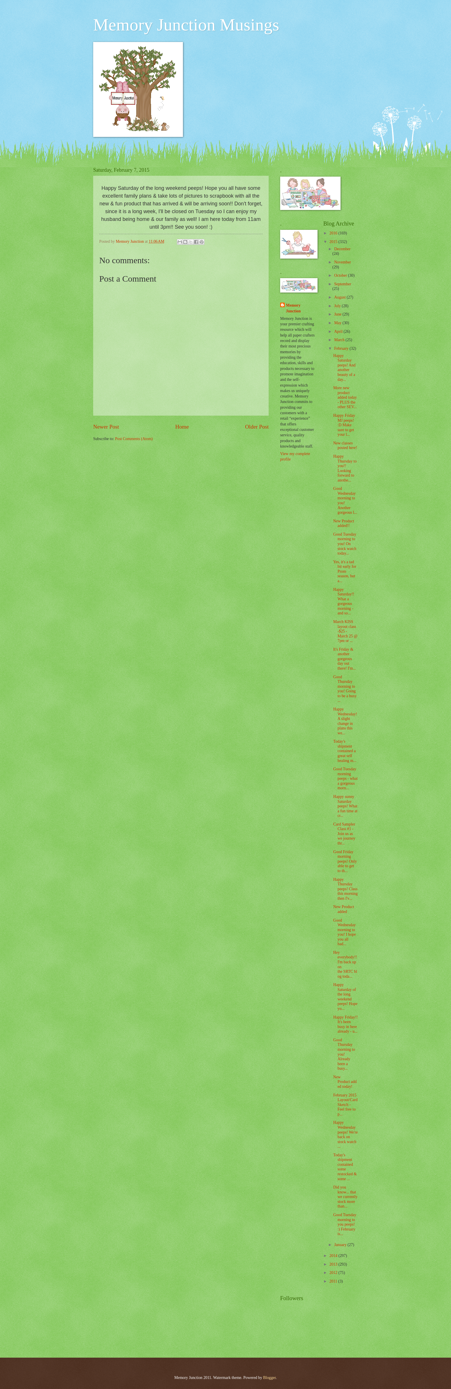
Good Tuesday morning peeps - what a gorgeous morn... (345, 778)
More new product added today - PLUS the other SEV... (345, 397)
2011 (333, 1281)
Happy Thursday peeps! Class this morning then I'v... (345, 889)
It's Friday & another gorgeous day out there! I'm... (344, 658)
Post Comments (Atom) (134, 439)
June (338, 314)
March (339, 340)
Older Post (257, 427)
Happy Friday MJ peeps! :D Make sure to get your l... (344, 425)
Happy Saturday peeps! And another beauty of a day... (344, 368)
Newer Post (106, 427)
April (339, 331)
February (341, 348)
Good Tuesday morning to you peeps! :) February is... (344, 1224)
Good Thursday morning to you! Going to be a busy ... (344, 689)
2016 (333, 233)
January (340, 1245)
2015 (333, 242)
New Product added (343, 909)
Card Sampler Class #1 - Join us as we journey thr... (344, 833)
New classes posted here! (345, 445)
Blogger (269, 1377)
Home (182, 427)
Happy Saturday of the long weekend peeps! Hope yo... (345, 997)
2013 (333, 1264)
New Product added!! (343, 523)
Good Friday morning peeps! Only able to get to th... (345, 861)
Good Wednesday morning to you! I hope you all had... (344, 932)
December (342, 249)
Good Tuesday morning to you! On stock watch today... (344, 543)
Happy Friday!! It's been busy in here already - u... (345, 1024)
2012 (333, 1272)
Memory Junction (293, 308)
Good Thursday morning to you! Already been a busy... (344, 1054)
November (342, 262)
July (338, 306)
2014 (333, 1256)
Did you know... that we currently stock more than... (345, 1196)
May (338, 323)
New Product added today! (344, 1082)
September (342, 284)
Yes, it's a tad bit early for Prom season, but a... (344, 571)
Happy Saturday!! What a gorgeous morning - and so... (343, 601)
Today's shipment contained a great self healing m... (344, 751)
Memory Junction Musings (186, 24)
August (340, 297)
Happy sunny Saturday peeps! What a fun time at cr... (345, 806)
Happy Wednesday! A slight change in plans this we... (345, 721)
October (341, 275)
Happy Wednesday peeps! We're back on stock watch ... (345, 1134)
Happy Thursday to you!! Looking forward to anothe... (344, 468)
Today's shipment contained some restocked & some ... (345, 1167)
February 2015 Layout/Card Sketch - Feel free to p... (345, 1104)
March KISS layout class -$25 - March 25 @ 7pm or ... (345, 631)
